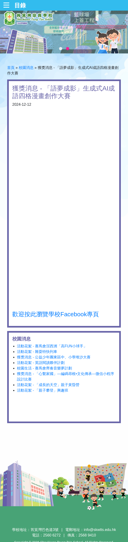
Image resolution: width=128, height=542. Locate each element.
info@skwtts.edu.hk (100, 530)
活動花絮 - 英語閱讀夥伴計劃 (41, 363)
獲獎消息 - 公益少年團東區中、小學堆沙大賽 (54, 357)
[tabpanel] (64, 32)
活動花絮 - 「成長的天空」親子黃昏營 (48, 385)
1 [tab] (60, 49)
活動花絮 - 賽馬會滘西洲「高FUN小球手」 (52, 346)
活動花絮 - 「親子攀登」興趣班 (42, 390)
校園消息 (26, 68)
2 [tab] (67, 49)
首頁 (11, 68)
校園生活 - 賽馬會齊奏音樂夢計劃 (44, 368)
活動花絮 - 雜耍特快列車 (37, 352)
